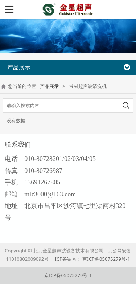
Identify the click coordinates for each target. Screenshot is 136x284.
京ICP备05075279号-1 (68, 275)
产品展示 (49, 86)
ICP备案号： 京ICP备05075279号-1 (92, 259)
